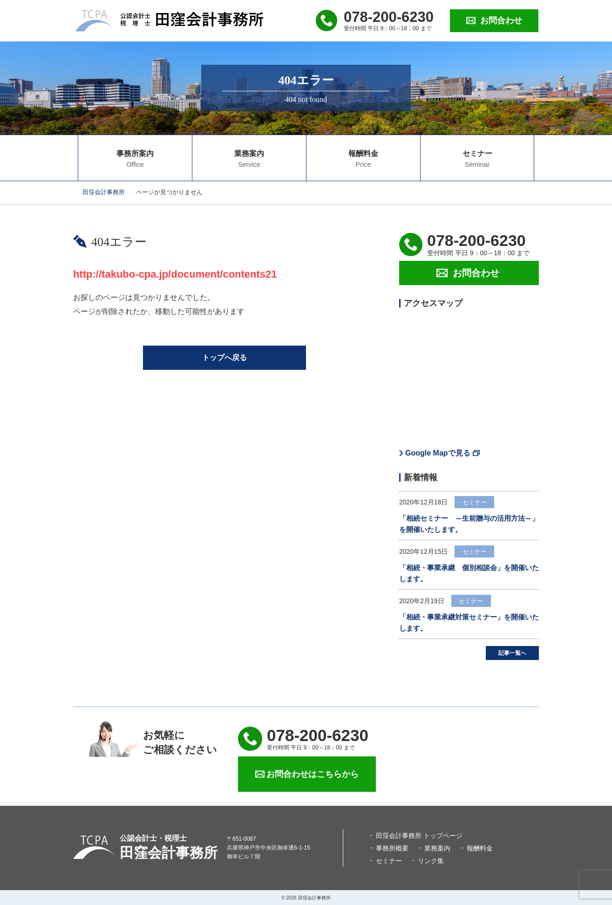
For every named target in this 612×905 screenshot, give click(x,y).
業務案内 (249, 159)
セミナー (477, 159)
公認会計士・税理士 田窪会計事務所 (169, 20)
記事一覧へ (512, 653)
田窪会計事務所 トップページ (419, 835)
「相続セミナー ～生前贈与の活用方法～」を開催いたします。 (469, 523)
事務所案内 (135, 159)
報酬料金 (363, 159)
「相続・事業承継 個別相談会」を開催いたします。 (469, 573)
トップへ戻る (224, 357)
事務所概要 (392, 848)
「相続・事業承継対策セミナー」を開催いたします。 (469, 622)
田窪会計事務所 (103, 192)
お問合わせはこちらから (312, 774)
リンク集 (431, 860)
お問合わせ (501, 20)
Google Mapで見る (437, 453)
